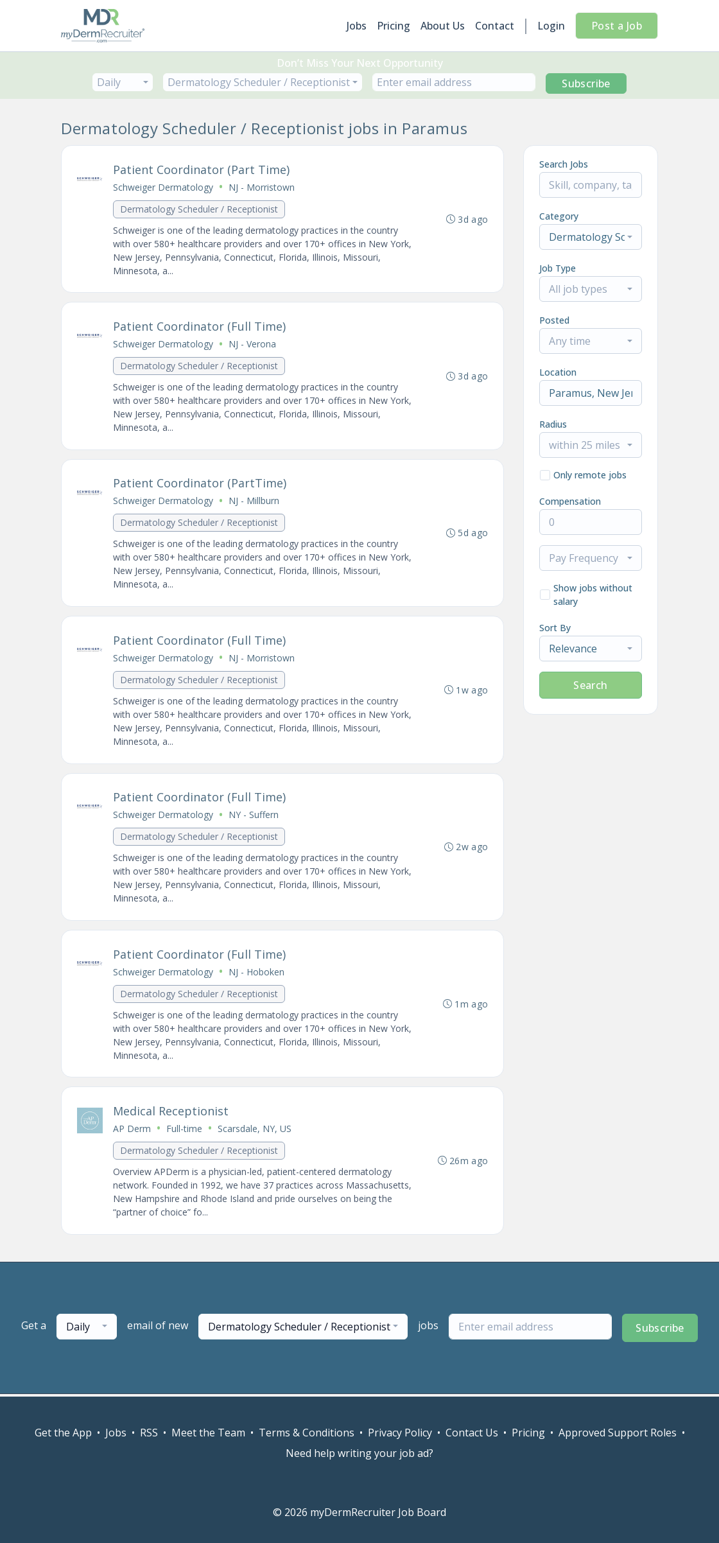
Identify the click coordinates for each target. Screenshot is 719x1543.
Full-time (184, 1131)
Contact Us (472, 1432)
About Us (442, 26)
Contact (494, 26)
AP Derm (132, 1131)
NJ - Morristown (262, 187)
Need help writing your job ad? (359, 1453)
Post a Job (616, 26)
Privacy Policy (400, 1432)
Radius (553, 424)
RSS (149, 1432)
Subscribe (586, 83)
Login (551, 26)
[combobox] (122, 82)
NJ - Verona (252, 344)
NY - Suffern (254, 816)
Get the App (63, 1432)
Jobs (357, 26)
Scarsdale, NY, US (254, 1131)
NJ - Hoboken (256, 974)
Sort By (555, 628)
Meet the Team (208, 1432)
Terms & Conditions (306, 1432)
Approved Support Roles (618, 1432)
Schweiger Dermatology (163, 187)
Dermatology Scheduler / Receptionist (199, 209)
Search (590, 685)
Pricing (393, 26)
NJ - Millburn (254, 502)
